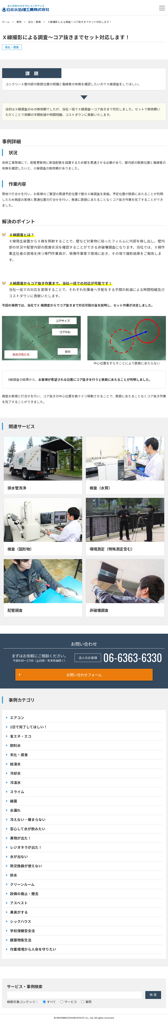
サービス (68, 1001)
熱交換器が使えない (26, 865)
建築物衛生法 (20, 939)
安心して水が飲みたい (27, 828)
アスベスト (19, 902)
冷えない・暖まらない (28, 819)
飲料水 (15, 745)
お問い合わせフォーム (84, 674)
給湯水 (15, 763)
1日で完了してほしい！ (28, 726)
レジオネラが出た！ (26, 847)
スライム (17, 791)
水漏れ (15, 810)
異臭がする (19, 912)
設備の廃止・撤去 (24, 893)
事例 (19, 22)
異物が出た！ (20, 838)
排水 (13, 875)
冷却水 (15, 773)
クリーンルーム (22, 884)
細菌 (13, 800)
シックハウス (20, 921)
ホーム (6, 22)
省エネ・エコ (20, 736)
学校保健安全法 (22, 930)
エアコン (17, 717)
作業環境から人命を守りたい (33, 949)
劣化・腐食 (34, 22)
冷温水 (15, 782)
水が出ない (19, 856)
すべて (49, 1001)
